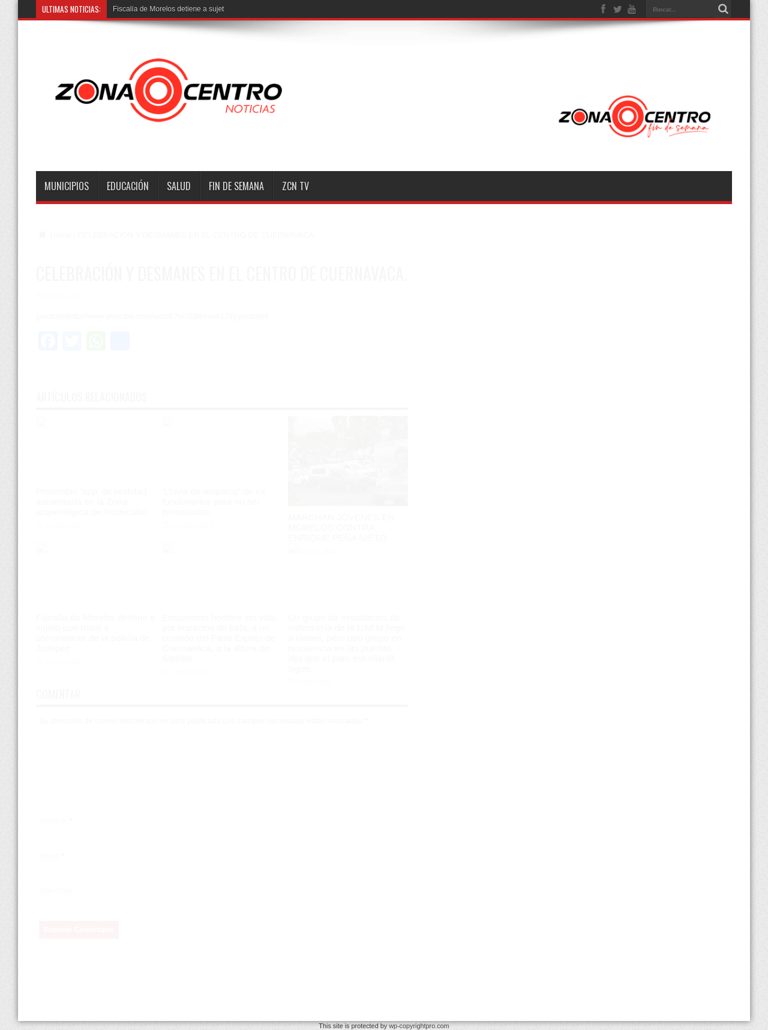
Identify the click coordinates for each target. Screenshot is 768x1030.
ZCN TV (295, 186)
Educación (128, 186)
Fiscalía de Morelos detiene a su (165, 9)
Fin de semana (236, 186)
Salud (179, 186)
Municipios (66, 186)
